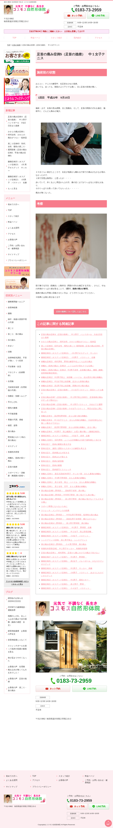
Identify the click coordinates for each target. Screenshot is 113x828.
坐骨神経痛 (12, 307)
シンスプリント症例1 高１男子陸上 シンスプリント (64, 540)
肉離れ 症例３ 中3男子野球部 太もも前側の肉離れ (63, 478)
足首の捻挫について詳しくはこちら (71, 312)
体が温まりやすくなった (17, 659)
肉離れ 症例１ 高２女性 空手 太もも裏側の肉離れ (64, 486)
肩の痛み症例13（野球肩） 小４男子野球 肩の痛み (64, 544)
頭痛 (10, 352)
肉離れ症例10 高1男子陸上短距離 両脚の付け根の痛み (65, 386)
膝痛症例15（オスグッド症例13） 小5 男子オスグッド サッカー (69, 353)
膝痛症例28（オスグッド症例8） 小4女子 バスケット (66, 536)
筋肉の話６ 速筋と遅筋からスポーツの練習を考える (63, 448)
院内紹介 (77, 38)
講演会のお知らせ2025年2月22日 (15, 599)
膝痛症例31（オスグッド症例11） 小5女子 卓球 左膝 (65, 436)
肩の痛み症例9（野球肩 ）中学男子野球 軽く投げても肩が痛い (68, 495)
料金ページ (35, 38)
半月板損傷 (12, 414)
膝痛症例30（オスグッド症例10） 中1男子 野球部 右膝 (66, 527)
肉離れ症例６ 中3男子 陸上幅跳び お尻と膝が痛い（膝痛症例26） (71, 432)
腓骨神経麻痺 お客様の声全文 (17, 632)
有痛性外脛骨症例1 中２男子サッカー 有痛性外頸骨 (64, 549)
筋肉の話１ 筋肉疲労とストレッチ (56, 470)
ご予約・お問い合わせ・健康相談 (16, 247)
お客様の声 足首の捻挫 (17, 680)
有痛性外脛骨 (13, 452)
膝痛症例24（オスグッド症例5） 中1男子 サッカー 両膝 (66, 568)
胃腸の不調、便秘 (15, 420)
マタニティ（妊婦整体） (16, 373)
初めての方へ (13, 204)
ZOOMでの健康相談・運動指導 (17, 608)
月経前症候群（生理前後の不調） (17, 388)
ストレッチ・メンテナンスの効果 (55, 511)
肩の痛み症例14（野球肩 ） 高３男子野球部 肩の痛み (65, 523)
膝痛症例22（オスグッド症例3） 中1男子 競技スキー (66, 580)
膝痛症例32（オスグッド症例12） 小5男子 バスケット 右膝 (68, 357)
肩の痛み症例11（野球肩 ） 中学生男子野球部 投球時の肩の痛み (69, 515)
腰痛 (10, 313)
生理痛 (11, 381)
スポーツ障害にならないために (54, 506)
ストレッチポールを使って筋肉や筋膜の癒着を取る (17, 649)
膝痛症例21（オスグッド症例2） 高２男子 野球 (63, 584)
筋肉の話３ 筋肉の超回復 (52, 461)
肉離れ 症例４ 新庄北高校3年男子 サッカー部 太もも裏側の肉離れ (71, 474)
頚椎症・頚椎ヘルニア (17, 396)
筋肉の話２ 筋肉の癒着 (51, 465)
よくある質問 (13, 228)
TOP (14, 38)
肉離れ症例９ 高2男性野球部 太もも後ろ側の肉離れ (64, 416)
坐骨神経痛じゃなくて (17, 640)
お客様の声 (12, 240)
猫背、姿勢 (12, 425)
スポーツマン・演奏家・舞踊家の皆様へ (16, 474)
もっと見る (12, 189)
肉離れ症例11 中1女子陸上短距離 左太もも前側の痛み (65, 381)
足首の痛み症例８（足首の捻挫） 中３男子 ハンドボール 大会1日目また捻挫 (18, 121)
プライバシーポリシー (17, 260)
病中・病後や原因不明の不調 (17, 320)
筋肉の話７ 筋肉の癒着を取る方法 (56, 444)
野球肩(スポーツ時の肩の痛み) (16, 438)
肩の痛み (11, 431)
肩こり (11, 328)
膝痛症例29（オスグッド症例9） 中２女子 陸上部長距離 (67, 532)
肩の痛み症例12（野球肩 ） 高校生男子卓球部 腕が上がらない (68, 519)
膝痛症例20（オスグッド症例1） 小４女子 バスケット (66, 588)
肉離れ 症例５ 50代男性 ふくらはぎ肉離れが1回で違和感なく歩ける (71, 440)
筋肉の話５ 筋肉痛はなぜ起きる (55, 453)
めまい (11, 346)
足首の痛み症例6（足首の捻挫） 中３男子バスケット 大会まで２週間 (71, 404)
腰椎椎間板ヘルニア (16, 302)
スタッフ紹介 (56, 38)
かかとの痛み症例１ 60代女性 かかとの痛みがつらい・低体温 (68, 342)
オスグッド (12, 446)
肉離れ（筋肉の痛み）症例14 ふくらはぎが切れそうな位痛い (67, 366)
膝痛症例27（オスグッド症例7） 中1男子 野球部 (64, 557)
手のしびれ (12, 402)
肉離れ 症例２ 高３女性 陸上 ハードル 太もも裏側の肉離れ (68, 482)
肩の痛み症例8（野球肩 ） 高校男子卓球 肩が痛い (63, 491)
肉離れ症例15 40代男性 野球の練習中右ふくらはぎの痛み (66, 362)
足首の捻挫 (16, 45)
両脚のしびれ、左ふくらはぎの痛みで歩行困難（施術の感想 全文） (17, 620)
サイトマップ (13, 254)
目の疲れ (11, 340)
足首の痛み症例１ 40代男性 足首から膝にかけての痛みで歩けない (70, 553)
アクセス (98, 38)
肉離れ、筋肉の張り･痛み (17, 459)
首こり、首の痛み (15, 334)
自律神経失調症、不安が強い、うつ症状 (17, 359)
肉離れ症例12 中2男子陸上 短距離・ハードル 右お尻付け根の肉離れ (72, 377)
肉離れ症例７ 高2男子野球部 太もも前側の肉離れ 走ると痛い (69, 427)
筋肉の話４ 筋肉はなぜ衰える (54, 457)
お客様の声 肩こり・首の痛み (17, 689)
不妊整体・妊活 (14, 367)
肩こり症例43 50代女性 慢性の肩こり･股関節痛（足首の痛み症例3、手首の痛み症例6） (17, 150)
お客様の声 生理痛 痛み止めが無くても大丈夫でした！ (17, 670)
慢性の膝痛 (12, 408)
